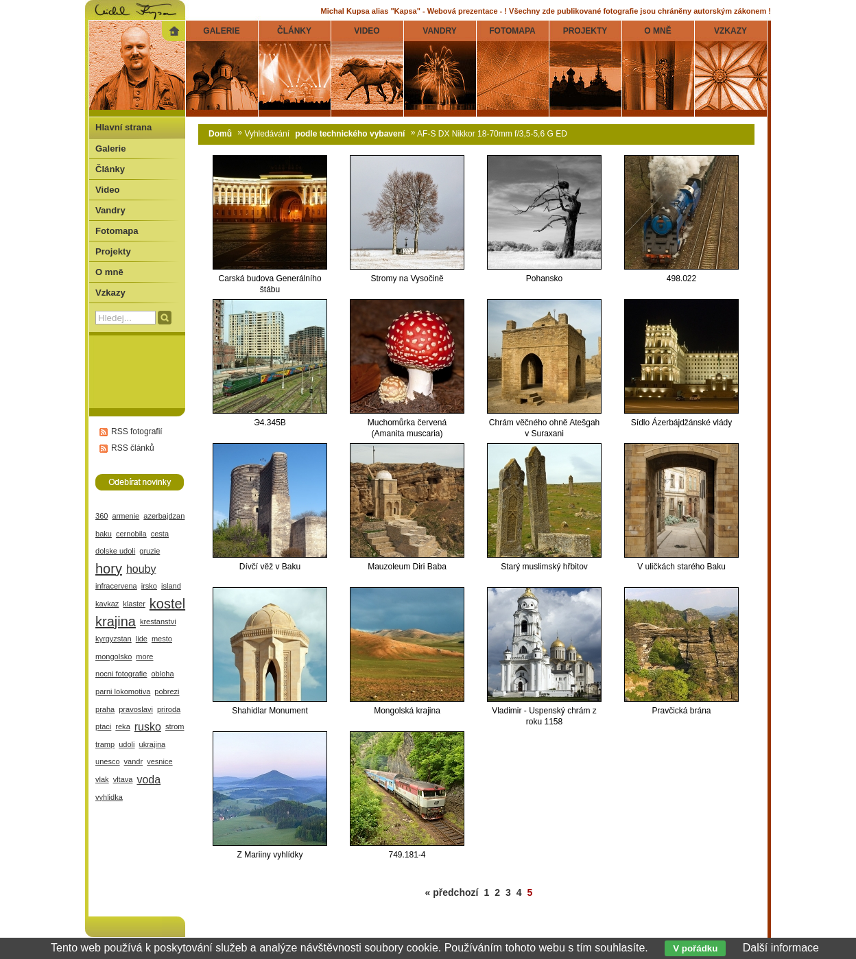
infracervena (116, 586)
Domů (220, 134)
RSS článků (132, 448)
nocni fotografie (121, 674)
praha (105, 709)
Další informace (781, 948)
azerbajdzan (164, 516)
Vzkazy (110, 292)
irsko (149, 586)
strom (175, 726)
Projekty (113, 251)
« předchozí (452, 892)
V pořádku (695, 948)
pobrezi (166, 691)
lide (141, 639)
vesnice (159, 761)
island (171, 586)
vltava (123, 779)
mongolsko (113, 656)
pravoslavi (136, 709)
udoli (126, 744)
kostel (167, 603)
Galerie (110, 148)
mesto (162, 639)
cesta (160, 534)
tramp (105, 744)
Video (107, 190)
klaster (134, 604)
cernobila (131, 534)
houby (141, 569)
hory (108, 568)
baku (103, 534)
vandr (133, 761)
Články (110, 169)
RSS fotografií (137, 431)
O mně (109, 272)
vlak (102, 779)
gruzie (149, 551)
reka (122, 726)
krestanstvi (158, 621)
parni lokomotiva (122, 691)
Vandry (110, 210)
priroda (168, 709)
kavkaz (107, 604)
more (144, 656)
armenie (125, 516)
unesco (107, 761)
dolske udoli (115, 551)
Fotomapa (117, 231)
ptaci (103, 726)
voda (148, 779)
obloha (162, 674)
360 (101, 516)
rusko (147, 727)
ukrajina (152, 744)
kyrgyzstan (113, 639)
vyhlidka (109, 797)
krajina (115, 621)
